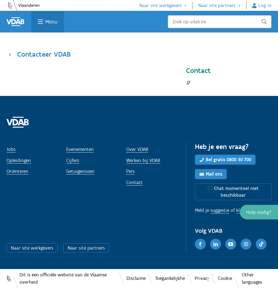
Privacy (201, 278)
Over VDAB (137, 149)
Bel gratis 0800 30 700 (228, 160)
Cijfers (72, 160)
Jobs (11, 149)
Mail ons (214, 174)
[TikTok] (261, 244)
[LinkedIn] (215, 244)
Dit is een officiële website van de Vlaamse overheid (63, 278)
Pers (130, 171)
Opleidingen (19, 160)
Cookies (225, 278)
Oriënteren (17, 171)
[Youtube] (230, 244)
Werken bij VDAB (143, 160)
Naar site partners (216, 5)
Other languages (252, 278)
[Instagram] (246, 244)
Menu (51, 21)
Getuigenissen (80, 171)
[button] (259, 212)
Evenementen (80, 149)
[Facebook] (200, 244)
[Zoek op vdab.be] (219, 21)
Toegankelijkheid (170, 278)
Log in (264, 5)
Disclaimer (136, 278)
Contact (134, 182)
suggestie (219, 210)
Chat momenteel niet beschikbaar (236, 191)
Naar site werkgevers (160, 5)
